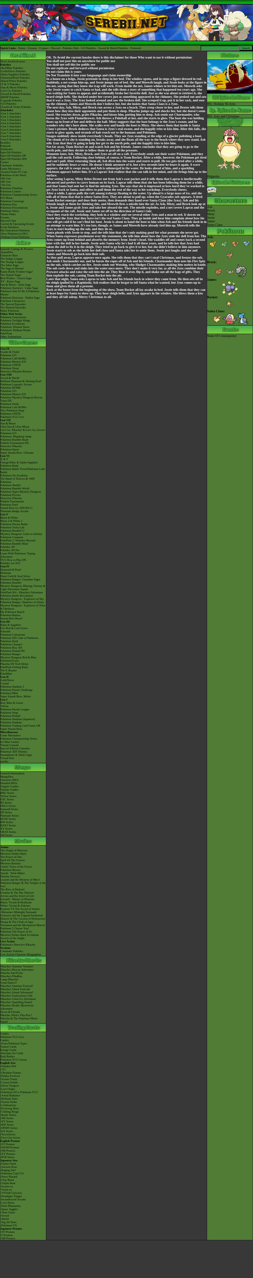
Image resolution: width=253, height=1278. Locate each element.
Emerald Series (9, 809)
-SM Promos (7, 1150)
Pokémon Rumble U (12, 530)
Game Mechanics (10, 168)
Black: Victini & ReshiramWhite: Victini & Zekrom (16, 904)
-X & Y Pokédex (10, 84)
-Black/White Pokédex (13, 81)
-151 (3, 1069)
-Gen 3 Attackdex (10, 120)
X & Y (4, 459)
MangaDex (6, 776)
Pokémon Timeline (11, 188)
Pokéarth (136, 48)
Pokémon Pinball (10, 715)
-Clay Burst (7, 1179)
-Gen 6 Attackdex (10, 129)
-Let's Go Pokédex (11, 90)
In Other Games (9, 741)
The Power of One (11, 856)
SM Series (6, 835)
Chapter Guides (9, 786)
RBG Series (7, 792)
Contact (44, 48)
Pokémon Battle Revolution (16, 595)
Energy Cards (8, 1050)
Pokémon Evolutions (12, 323)
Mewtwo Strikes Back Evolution (19, 934)
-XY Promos (7, 1153)
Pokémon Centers (10, 191)
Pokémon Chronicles (12, 301)
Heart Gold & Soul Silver (15, 576)
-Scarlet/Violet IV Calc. (14, 172)
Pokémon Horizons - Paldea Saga (19, 297)
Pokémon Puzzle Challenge (16, 689)
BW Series (6, 822)
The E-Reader (8, 670)
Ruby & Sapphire (10, 624)
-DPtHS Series (9, 1128)
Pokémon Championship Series (18, 194)
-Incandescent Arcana (13, 1199)
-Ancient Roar (8, 1166)
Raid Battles (7, 1056)
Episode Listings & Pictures (16, 249)
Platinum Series (9, 815)
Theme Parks (8, 214)
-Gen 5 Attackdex (10, 126)
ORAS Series (8, 831)
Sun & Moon (8, 423)
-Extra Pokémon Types (13, 1043)
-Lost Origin (7, 1089)
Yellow (4, 706)
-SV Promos (7, 1144)
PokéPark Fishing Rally (14, 667)
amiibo (4, 761)
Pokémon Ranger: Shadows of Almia (22, 602)
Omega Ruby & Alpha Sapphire (19, 462)
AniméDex (6, 252)
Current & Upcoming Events (17, 224)
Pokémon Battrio (10, 615)
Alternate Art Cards (11, 1053)
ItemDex (5, 142)
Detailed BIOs (8, 783)
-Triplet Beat (7, 1183)
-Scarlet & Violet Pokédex (15, 107)
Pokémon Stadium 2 (12, 686)
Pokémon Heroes (10, 869)
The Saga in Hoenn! (12, 268)
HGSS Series (8, 818)
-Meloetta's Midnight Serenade (18, 912)
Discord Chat (8, 220)
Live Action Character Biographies (20, 954)
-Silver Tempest (9, 1085)
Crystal (4, 683)
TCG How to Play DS (13, 560)
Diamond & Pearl (10, 569)
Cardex (4, 162)
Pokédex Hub (70, 48)
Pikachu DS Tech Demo (14, 663)
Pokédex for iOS (10, 563)
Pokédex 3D (7, 547)
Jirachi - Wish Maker (12, 873)
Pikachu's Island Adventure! (16, 992)
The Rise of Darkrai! (12, 889)
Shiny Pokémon (9, 310)
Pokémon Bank (9, 465)
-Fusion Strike (8, 1102)
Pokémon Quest (9, 449)
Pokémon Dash (9, 641)
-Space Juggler (9, 1209)
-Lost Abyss (7, 1202)
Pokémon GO (8, 355)
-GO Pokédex (8, 103)
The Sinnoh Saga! (10, 275)
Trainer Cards (8, 1046)
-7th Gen (5, 185)
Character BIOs (9, 779)
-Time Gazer (7, 1212)
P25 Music (6, 198)
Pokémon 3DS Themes (13, 751)
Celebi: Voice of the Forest (16, 866)
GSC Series (7, 799)
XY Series (6, 828)
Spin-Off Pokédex (10, 152)
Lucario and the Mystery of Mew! (20, 879)
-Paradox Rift (8, 1066)
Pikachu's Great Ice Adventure (18, 998)
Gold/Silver (7, 680)
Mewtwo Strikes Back (13, 853)
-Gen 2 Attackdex (10, 116)
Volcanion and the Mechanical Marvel (22, 925)
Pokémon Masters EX (13, 361)
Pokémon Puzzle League (14, 709)
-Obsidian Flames (10, 1072)
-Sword (4, 1215)
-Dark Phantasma (10, 1205)
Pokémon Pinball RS (12, 650)
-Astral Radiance (10, 1095)
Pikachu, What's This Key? (16, 1015)
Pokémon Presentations (14, 207)
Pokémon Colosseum (12, 634)
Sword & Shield (9, 378)
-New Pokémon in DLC (14, 233)
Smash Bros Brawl (11, 618)
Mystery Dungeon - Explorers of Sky (22, 598)
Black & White (9, 517)
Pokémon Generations (13, 317)
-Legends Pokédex (11, 100)
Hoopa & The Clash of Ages (17, 921)
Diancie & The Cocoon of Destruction (22, 918)
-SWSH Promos (9, 1147)
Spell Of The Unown (12, 860)
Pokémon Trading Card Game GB (20, 725)
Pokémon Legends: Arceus (16, 384)
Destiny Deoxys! (10, 876)
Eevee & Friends (10, 1011)
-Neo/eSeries (7, 1134)
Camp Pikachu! (9, 979)
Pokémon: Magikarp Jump (16, 436)
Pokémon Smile (9, 404)
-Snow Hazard (8, 1176)
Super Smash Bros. (11, 728)
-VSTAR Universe (11, 1192)
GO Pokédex (88, 48)
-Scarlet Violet (8, 1079)
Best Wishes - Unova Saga (15, 278)
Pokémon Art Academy (14, 475)
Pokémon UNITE (10, 365)
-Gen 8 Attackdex (10, 136)
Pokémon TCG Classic (13, 1059)
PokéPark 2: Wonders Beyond (17, 540)
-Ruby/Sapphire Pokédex (15, 74)
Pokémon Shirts (9, 211)
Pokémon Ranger (10, 654)
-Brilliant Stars (9, 1098)
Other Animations (10, 336)
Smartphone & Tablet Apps (16, 754)
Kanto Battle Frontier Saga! (16, 271)
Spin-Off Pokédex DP (13, 155)
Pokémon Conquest (11, 537)
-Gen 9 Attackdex (10, 139)
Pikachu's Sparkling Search (16, 1002)
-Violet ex (6, 1189)
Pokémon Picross (10, 495)
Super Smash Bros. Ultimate (17, 452)
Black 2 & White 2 (11, 521)
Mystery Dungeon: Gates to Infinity (21, 534)
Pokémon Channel (11, 644)
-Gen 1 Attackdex (10, 113)
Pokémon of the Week (13, 175)
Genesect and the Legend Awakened (21, 915)
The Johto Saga (9, 265)
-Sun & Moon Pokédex (13, 87)
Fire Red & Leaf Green (13, 628)
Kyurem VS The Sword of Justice (20, 908)
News (3, 61)
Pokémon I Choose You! (14, 928)
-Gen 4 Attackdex (10, 123)
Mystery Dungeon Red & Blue (18, 657)
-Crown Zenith (9, 1082)
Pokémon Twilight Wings (15, 320)
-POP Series (7, 1157)
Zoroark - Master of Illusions (17, 899)
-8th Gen (5, 181)
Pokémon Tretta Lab (12, 527)
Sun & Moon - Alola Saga (15, 284)
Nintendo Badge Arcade (14, 511)
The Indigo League (11, 258)
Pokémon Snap (9, 712)
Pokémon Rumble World (14, 488)
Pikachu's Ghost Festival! (15, 989)
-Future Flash (8, 1163)
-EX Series (6, 1131)
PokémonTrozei (9, 660)
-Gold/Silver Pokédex (13, 71)
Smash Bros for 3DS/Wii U (16, 508)
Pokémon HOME (10, 387)
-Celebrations (8, 1105)
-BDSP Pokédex (9, 97)
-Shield (4, 1218)
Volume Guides (9, 789)
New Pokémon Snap (12, 410)
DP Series (6, 812)
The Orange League (11, 262)
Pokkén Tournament (12, 501)
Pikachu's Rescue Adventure (17, 969)
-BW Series (7, 1124)
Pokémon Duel (9, 504)
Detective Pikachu (11, 446)
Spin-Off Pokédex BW (13, 159)
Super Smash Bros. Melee (15, 696)
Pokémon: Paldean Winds (15, 330)
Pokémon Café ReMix (13, 358)
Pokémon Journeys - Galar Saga (19, 288)
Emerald (5, 631)
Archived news (16, 61)
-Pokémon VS (8, 1225)
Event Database (9, 227)
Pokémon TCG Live (12, 417)
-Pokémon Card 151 (12, 1173)
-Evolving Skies (9, 1108)
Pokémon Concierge (12, 201)
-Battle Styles (8, 1115)
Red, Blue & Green (11, 702)
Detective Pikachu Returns (16, 371)
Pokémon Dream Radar (14, 524)
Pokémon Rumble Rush (14, 439)
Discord (55, 48)
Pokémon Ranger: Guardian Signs (20, 579)
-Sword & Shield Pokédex (15, 94)
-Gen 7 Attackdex (10, 133)
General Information (12, 773)
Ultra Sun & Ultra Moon (14, 426)
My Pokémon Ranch (12, 611)
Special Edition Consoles (15, 748)
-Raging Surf (8, 1170)
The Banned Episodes (13, 307)
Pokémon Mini (9, 693)
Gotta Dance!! (8, 982)
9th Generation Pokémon (15, 230)
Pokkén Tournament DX (14, 443)
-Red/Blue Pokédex (11, 68)
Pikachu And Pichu (11, 973)
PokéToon (6, 333)
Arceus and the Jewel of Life (17, 895)
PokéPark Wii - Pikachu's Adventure (21, 592)
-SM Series (6, 1118)
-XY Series (6, 1121)
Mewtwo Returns (10, 863)
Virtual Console (9, 745)
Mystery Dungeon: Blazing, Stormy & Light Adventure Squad (22, 587)
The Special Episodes (12, 304)
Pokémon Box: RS (11, 647)
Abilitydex (6, 149)
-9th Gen (5, 178)
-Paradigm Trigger (11, 1196)
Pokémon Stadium (11, 722)
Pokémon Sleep (9, 368)
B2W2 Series (8, 825)
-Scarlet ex (6, 1186)
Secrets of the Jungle (12, 938)
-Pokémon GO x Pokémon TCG (19, 1092)
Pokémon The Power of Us (16, 931)
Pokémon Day (8, 204)
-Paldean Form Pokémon (15, 237)
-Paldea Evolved (10, 1076)
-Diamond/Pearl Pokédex (15, 77)
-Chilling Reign (9, 1111)
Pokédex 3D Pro (10, 550)
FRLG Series (8, 805)
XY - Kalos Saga (10, 281)
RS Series (6, 802)
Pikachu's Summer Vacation (16, 966)
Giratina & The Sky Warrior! (17, 892)
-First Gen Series (10, 1137)
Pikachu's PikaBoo (11, 976)
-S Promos (6, 1235)
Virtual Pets (7, 758)
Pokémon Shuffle (10, 485)
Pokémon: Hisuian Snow (15, 327)
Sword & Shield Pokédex (113, 48)
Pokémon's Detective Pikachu (17, 944)
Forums (32, 48)
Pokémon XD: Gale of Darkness (19, 637)
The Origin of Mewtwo (14, 850)
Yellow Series (8, 796)
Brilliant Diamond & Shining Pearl (20, 381)
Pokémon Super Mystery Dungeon (20, 491)
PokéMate (6, 673)
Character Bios (9, 255)
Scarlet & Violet (9, 352)
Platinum (5, 572)
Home (21, 48)
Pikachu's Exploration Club (16, 995)
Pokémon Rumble (10, 582)
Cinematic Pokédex (11, 165)
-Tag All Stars (8, 1222)
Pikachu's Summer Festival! (16, 986)
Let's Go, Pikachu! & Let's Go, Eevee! (22, 430)
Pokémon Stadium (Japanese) (17, 719)
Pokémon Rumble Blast (14, 543)
